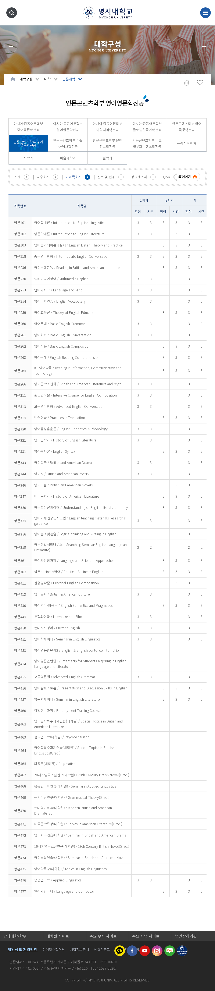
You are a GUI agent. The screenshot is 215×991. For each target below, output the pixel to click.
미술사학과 (68, 157)
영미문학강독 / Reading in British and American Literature (77, 267)
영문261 (20, 334)
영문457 (20, 699)
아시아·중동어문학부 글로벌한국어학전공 (147, 126)
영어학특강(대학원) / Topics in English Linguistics (70, 868)
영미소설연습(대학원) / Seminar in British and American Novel (80, 857)
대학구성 (26, 78)
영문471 (20, 824)
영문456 (20, 688)
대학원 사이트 (57, 936)
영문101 (20, 222)
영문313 (20, 406)
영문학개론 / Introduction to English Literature (69, 233)
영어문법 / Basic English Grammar (59, 323)
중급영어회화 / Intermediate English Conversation (71, 256)
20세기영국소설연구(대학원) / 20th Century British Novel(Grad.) (81, 774)
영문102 (20, 233)
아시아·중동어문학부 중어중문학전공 (28, 126)
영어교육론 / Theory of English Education (65, 312)
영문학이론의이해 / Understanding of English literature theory (81, 507)
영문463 (20, 737)
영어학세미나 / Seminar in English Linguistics (67, 639)
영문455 (20, 676)
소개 (17, 176)
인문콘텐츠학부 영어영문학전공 (28, 143)
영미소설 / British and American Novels (63, 484)
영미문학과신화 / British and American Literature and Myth (77, 383)
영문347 (20, 496)
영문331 (20, 451)
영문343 (20, 462)
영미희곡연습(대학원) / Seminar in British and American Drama (80, 835)
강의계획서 (139, 176)
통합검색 (11, 12)
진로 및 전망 (106, 176)
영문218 (20, 256)
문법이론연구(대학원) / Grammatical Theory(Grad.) (71, 797)
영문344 (20, 473)
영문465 (20, 763)
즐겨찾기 (200, 82)
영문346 (20, 485)
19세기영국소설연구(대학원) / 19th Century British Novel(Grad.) (81, 846)
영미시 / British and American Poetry (61, 473)
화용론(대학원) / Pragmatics (54, 763)
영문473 (20, 846)
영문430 (20, 605)
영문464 (20, 750)
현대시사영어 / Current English (57, 627)
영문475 (20, 868)
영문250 (20, 278)
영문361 (20, 560)
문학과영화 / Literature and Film (58, 616)
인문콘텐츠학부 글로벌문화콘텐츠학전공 (147, 143)
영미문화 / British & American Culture (62, 594)
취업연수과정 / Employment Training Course (67, 710)
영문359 (20, 547)
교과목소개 (73, 176)
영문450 (20, 628)
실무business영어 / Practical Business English (68, 571)
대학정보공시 (79, 949)
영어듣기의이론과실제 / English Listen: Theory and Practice (78, 245)
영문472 (20, 835)
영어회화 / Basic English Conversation (62, 334)
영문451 (20, 639)
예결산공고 (102, 949)
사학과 (28, 157)
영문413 (20, 594)
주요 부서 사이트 (103, 936)
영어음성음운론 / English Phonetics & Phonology (71, 428)
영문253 (20, 289)
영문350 (20, 507)
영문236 (20, 267)
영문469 (20, 797)
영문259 (20, 312)
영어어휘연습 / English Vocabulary (60, 301)
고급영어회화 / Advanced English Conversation (69, 406)
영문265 (20, 370)
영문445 (20, 616)
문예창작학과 (186, 143)
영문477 (20, 891)
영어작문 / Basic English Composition (62, 346)
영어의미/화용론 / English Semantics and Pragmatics (73, 605)
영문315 (20, 417)
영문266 (20, 384)
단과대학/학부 (14, 936)
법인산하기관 (186, 936)
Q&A (166, 176)
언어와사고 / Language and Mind (58, 289)
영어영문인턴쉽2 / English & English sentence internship (76, 650)
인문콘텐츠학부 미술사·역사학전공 (68, 143)
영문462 (20, 724)
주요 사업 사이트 (146, 936)
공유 (186, 82)
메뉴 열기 (205, 12)
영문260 (20, 323)
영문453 (20, 650)
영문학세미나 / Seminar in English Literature (67, 699)
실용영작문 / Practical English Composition (66, 582)
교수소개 (43, 176)
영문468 (20, 786)
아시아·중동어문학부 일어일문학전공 (68, 126)
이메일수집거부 (54, 949)
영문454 (20, 663)
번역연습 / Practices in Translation (59, 417)
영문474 (20, 857)
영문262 (20, 346)
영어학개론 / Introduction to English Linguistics (69, 222)
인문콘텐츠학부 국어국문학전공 (186, 126)
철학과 (107, 157)
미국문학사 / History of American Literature (66, 496)
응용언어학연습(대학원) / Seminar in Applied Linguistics (75, 786)
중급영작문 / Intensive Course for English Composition (75, 395)
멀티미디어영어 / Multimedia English (61, 278)
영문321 (20, 440)
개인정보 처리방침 (22, 949)
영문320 (20, 428)
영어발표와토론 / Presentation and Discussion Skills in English (80, 687)
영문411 (20, 583)
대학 (47, 78)
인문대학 (69, 78)
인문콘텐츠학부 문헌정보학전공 (107, 143)
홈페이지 (185, 176)
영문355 (20, 520)
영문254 (20, 301)
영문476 (20, 880)
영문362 (20, 571)
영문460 (20, 710)
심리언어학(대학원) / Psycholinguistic (61, 736)
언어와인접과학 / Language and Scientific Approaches (74, 560)
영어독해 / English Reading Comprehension (67, 357)
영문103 (20, 245)
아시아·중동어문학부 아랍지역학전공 (107, 126)
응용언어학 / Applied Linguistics (58, 879)
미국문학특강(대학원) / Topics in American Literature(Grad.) (78, 823)
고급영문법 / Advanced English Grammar (64, 676)
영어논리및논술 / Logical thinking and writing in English (75, 533)
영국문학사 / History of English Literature (65, 440)
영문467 (20, 774)
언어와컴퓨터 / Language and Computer (64, 891)
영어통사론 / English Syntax (54, 451)
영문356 (20, 534)
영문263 (20, 357)
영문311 (20, 395)
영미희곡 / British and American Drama (63, 462)
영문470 (20, 810)
